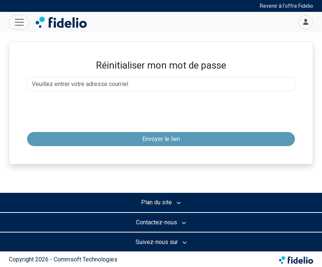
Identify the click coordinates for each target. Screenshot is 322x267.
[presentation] (161, 111)
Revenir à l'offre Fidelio (286, 6)
